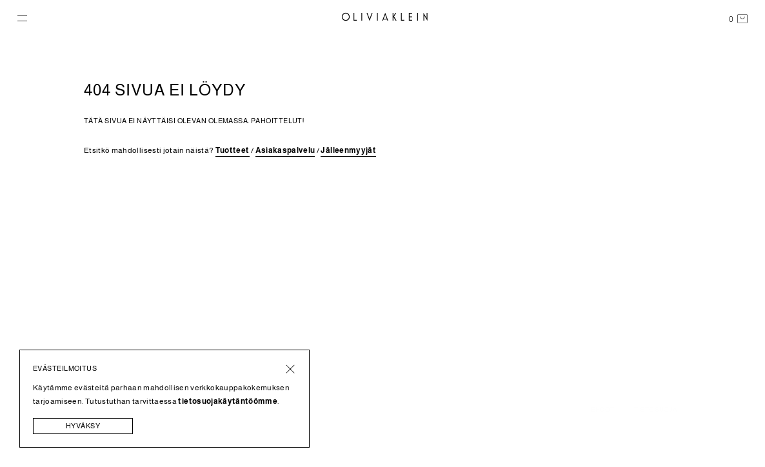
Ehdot (603, 409)
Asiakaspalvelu (285, 150)
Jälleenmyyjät (348, 150)
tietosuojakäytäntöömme (227, 401)
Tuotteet (232, 150)
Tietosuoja (656, 409)
